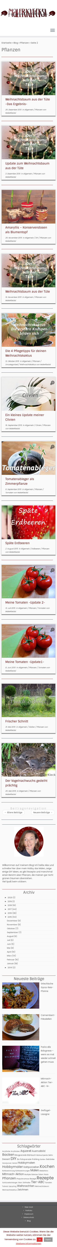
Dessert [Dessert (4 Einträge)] (6, 1159)
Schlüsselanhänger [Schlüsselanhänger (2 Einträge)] (9, 1182)
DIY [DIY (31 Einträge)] (13, 1158)
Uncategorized (11, 364)
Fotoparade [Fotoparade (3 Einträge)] (25, 1159)
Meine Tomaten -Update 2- (25, 602)
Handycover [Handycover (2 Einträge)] (7, 1163)
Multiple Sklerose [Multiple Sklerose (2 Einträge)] (31, 1174)
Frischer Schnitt (16, 721)
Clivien (38, 425)
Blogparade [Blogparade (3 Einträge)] (21, 1155)
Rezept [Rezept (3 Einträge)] (33, 1178)
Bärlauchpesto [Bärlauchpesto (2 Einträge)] (42, 1155)
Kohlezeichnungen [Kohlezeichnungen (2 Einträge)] (22, 1171)
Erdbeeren (36, 548)
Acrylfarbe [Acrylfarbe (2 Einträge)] (6, 1151)
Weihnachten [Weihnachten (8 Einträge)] (25, 1186)
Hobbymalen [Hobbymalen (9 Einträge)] (26, 1163)
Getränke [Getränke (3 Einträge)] (50, 1159)
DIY (36, 237)
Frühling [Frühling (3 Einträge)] (35, 1159)
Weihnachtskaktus (28, 364)
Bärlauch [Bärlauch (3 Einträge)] (31, 1155)
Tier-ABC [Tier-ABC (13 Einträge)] (38, 1182)
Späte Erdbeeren (17, 543)
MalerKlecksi (10, 113)
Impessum (28, 1214)
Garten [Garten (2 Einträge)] (42, 1159)
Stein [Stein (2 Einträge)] (20, 1182)
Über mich (29, 1207)
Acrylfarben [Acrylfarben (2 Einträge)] (15, 1151)
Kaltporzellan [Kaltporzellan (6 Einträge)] (31, 1167)
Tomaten (9, 492)
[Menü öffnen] (52, 30)
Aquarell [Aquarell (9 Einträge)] (25, 1151)
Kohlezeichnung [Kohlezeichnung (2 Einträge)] (8, 1171)
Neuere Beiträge (43, 812)
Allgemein (29, 109)
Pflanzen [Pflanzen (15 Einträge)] (9, 1178)
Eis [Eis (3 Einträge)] (18, 1159)
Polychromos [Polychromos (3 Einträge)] (23, 1178)
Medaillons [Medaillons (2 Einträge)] (44, 1171)
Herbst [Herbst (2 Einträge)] (14, 1163)
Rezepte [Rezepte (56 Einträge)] (45, 1178)
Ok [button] (39, 1239)
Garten (32, 727)
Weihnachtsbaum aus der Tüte (27, 291)
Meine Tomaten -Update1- (24, 662)
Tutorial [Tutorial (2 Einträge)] (5, 1186)
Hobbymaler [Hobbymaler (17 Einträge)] (12, 1166)
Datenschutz (29, 1217)
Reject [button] (48, 1239)
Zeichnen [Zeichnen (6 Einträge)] (22, 1189)
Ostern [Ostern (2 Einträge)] (40, 1174)
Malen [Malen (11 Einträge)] (34, 1170)
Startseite (6, 42)
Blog (16, 42)
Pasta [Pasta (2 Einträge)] (46, 1174)
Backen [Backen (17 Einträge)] (8, 1154)
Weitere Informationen (28, 1243)
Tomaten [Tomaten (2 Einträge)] (48, 1182)
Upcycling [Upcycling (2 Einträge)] (12, 1186)
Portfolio (28, 1210)
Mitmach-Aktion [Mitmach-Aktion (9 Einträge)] (13, 1174)
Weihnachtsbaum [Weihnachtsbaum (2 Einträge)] (42, 1186)
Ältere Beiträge (13, 812)
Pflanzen (24, 42)
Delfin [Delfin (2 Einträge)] (50, 1155)
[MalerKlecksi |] (28, 12)
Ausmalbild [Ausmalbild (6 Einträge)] (38, 1151)
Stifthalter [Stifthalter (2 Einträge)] (26, 1182)
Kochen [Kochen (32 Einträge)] (47, 1166)
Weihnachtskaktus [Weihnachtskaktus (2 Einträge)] (9, 1190)
